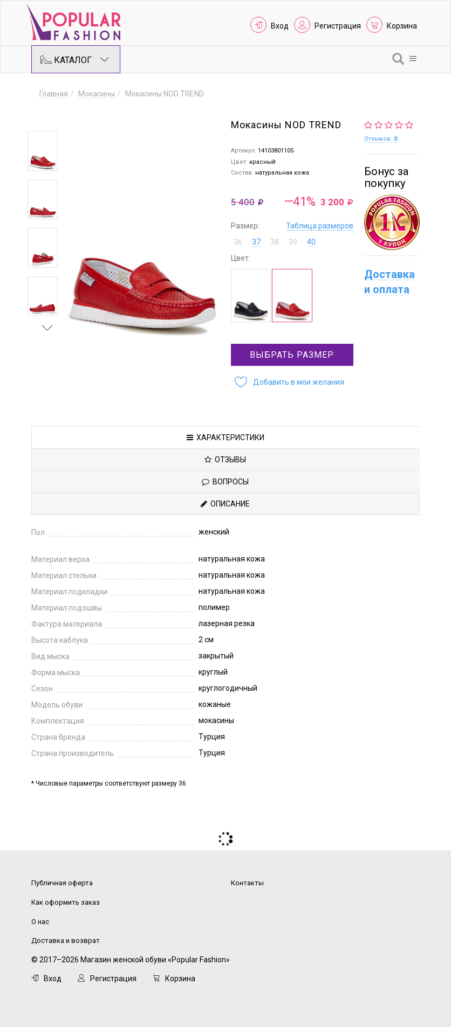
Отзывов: (380, 138)
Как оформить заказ (65, 902)
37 (256, 242)
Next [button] (47, 327)
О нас (40, 922)
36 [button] (238, 242)
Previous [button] (47, 115)
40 (311, 242)
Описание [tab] (225, 503)
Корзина (402, 26)
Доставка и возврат (65, 940)
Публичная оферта (62, 883)
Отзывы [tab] (225, 459)
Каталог (74, 59)
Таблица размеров (319, 225)
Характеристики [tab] (225, 437)
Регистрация (338, 26)
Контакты (247, 883)
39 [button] (293, 242)
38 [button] (274, 242)
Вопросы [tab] (225, 481)
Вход (280, 26)
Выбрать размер (292, 355)
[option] (42, 150)
